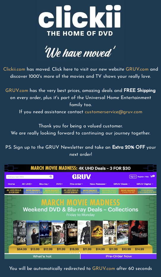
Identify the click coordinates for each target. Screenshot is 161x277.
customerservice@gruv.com (113, 112)
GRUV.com (137, 69)
